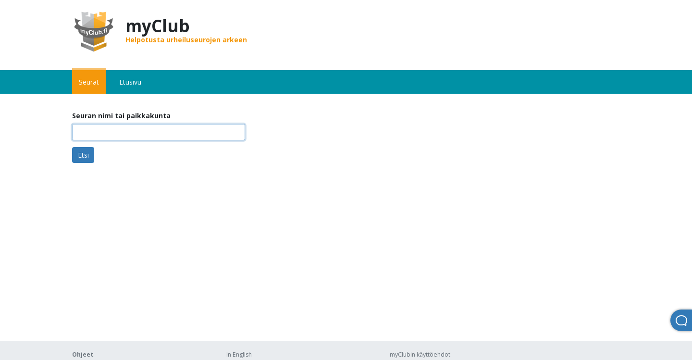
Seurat (89, 82)
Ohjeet (83, 354)
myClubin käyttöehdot (420, 354)
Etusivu (130, 82)
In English (239, 354)
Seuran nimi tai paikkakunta (121, 115)
